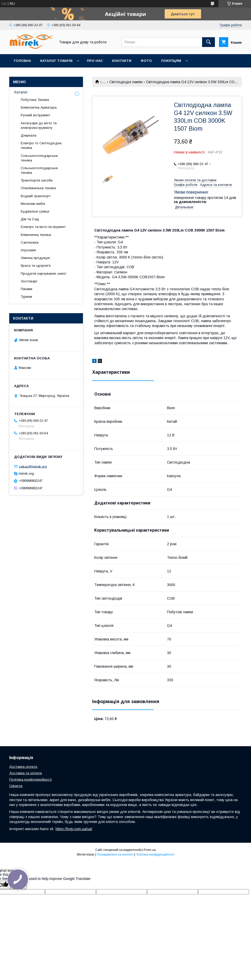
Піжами (26, 289)
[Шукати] (208, 42)
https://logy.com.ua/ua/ (74, 829)
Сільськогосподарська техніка (39, 158)
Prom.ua (150, 850)
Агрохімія (28, 250)
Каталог (21, 92)
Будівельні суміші (35, 211)
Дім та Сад (30, 219)
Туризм (26, 297)
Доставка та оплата (25, 773)
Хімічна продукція (35, 258)
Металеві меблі (33, 204)
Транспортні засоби (37, 180)
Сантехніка (29, 242)
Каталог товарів (56, 61)
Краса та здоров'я (35, 265)
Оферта (15, 786)
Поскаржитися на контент (115, 854)
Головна (22, 61)
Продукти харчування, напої (43, 273)
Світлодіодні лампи (125, 82)
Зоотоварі (29, 281)
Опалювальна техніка (38, 188)
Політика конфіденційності (30, 779)
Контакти (121, 61)
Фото (146, 61)
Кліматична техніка (36, 235)
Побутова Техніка (35, 100)
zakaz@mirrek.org (33, 466)
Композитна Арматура (39, 107)
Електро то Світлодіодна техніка (41, 145)
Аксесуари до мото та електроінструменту (39, 125)
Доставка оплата (23, 767)
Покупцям (171, 61)
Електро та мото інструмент (43, 227)
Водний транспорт (35, 196)
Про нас (95, 61)
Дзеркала (28, 135)
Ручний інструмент (35, 115)
